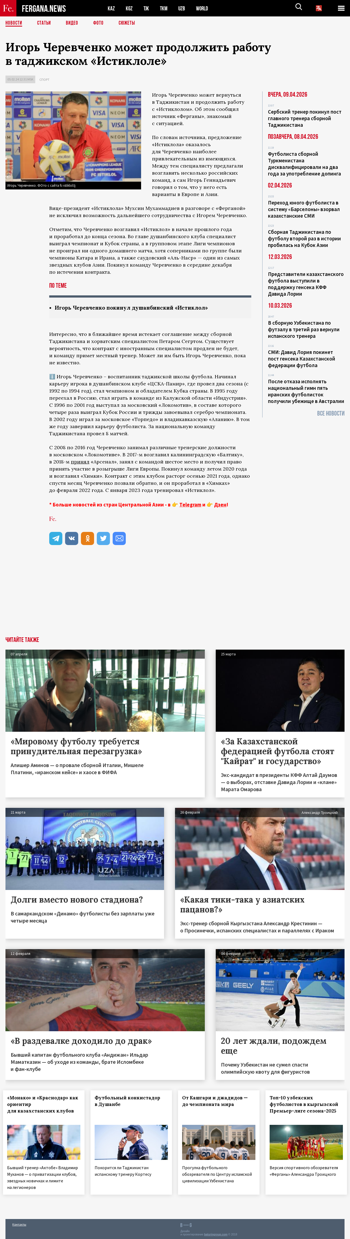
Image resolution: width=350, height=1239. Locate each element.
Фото (100, 23)
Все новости (331, 413)
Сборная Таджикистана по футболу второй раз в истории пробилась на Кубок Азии (304, 238)
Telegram (190, 505)
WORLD (204, 8)
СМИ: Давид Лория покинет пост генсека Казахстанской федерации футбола (301, 358)
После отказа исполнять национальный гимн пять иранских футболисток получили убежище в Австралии (306, 391)
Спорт (44, 79)
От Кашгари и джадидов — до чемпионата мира (217, 1101)
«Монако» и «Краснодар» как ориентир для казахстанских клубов (43, 1104)
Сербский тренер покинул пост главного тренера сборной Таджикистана (305, 118)
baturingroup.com (216, 1233)
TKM (165, 8)
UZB (183, 8)
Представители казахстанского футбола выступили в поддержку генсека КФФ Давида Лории (306, 284)
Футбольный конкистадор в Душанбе (130, 1101)
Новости (14, 23)
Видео (74, 23)
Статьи (45, 23)
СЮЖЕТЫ (130, 23)
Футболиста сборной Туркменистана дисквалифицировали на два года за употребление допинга (304, 164)
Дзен (220, 505)
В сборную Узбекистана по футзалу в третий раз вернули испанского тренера (304, 329)
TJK (147, 8)
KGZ (129, 8)
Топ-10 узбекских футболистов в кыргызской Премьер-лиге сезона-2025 (302, 1108)
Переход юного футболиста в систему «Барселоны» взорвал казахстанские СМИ (304, 209)
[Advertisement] (175, 596)
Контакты (19, 1223)
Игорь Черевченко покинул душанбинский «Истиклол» (136, 307)
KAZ (111, 8)
